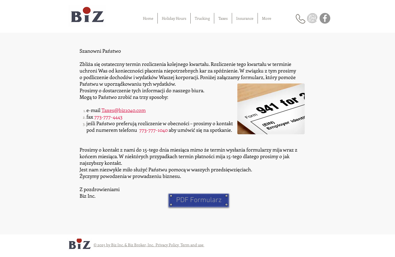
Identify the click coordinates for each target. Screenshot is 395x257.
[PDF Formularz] (198, 200)
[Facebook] (325, 18)
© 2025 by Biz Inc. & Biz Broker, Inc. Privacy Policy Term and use (149, 244)
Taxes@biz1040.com (123, 110)
